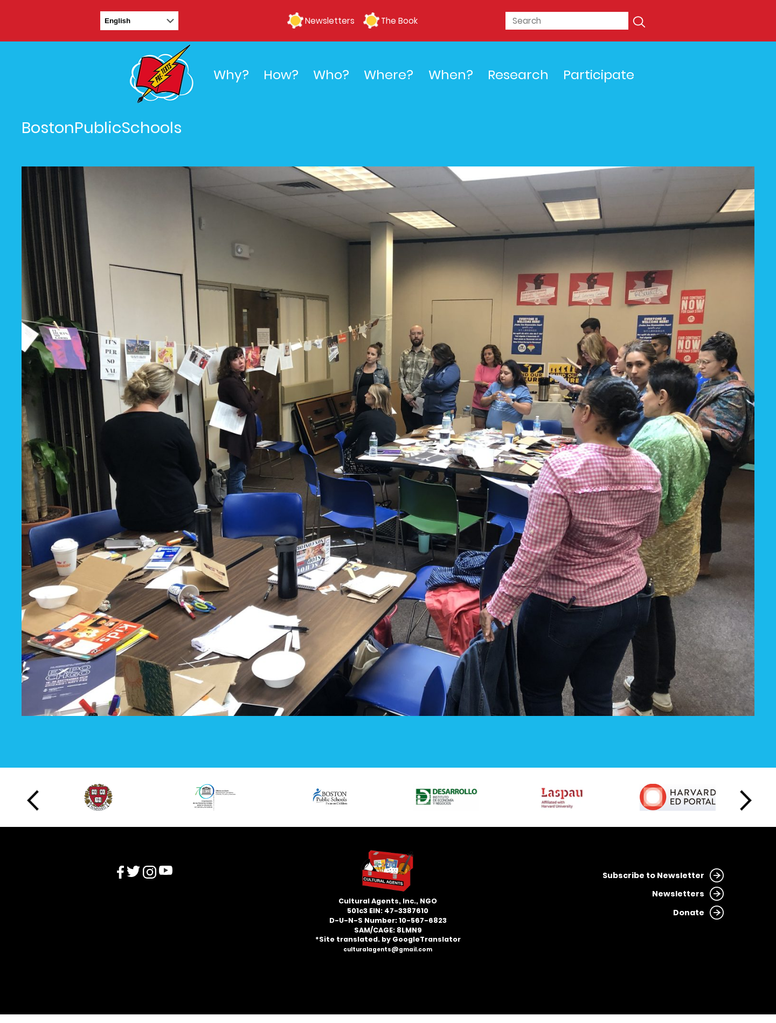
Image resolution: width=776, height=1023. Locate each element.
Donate (688, 912)
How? (281, 74)
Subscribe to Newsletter (653, 875)
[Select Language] (139, 20)
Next (745, 800)
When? (450, 74)
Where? (388, 74)
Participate (598, 74)
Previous (32, 800)
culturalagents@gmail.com (387, 949)
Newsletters (330, 20)
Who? (331, 74)
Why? (231, 74)
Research (518, 74)
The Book (399, 20)
